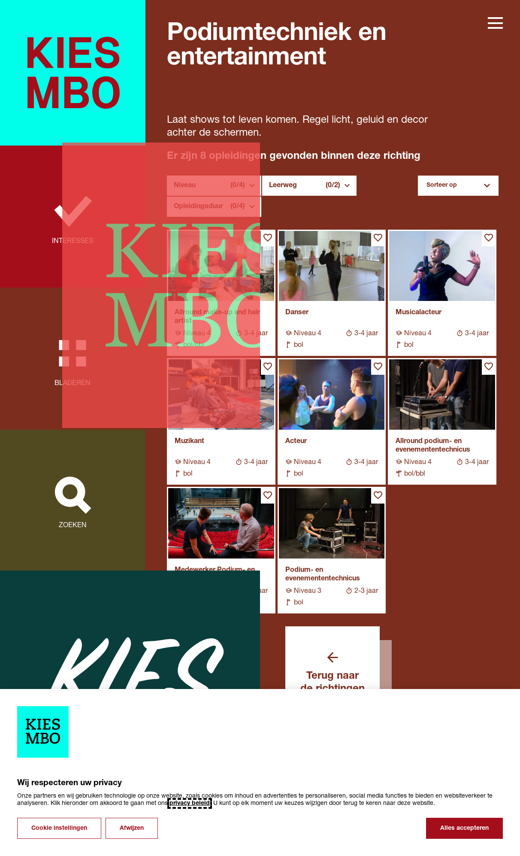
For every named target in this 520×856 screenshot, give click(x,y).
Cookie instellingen (59, 828)
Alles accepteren (464, 828)
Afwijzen (132, 828)
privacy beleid (189, 803)
